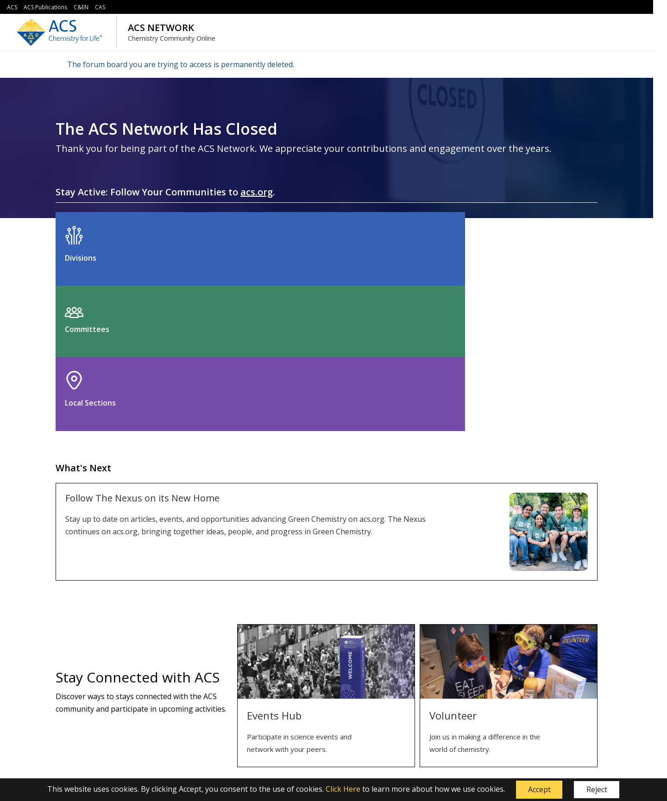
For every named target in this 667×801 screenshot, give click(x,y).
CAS (100, 7)
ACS (12, 7)
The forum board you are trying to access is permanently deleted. (180, 64)
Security (187, 699)
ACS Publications (45, 7)
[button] (539, 790)
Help (287, 699)
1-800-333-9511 (287, 758)
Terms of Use (195, 684)
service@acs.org (239, 758)
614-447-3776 (377, 758)
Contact (292, 684)
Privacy (185, 714)
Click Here (343, 789)
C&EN (81, 7)
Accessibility (193, 729)
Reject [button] (596, 789)
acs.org (256, 192)
